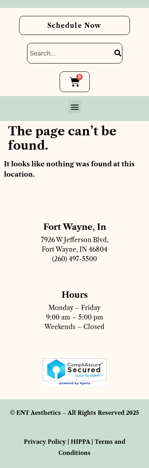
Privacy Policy (45, 441)
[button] (74, 106)
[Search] (118, 53)
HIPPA (80, 441)
